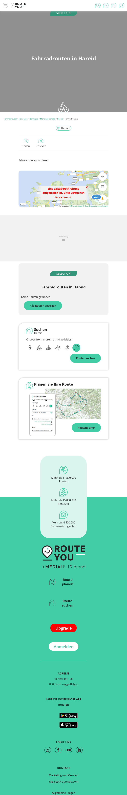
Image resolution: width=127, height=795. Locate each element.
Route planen (61, 581)
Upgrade (63, 628)
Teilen (26, 143)
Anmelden (63, 646)
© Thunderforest (75, 206)
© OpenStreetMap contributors (95, 206)
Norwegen (23, 119)
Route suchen (61, 603)
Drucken (41, 143)
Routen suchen (85, 358)
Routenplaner (86, 427)
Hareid (60, 119)
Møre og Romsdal (47, 119)
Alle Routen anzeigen (43, 305)
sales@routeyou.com (63, 781)
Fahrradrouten (10, 119)
